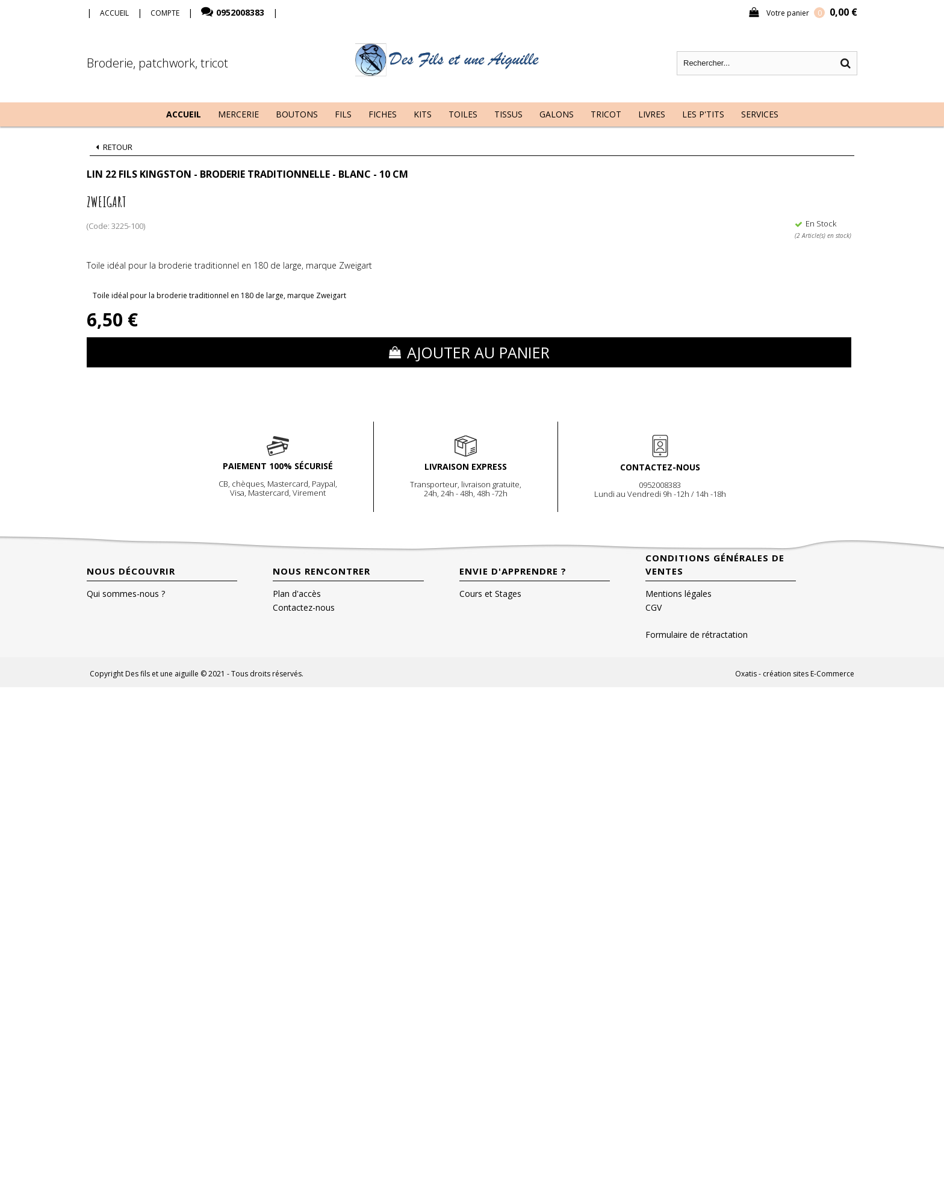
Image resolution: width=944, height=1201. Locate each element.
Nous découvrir (131, 571)
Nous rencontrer (321, 571)
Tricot (606, 114)
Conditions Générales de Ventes (714, 564)
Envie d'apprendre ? (513, 571)
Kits (423, 114)
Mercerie (238, 114)
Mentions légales (678, 593)
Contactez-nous (304, 607)
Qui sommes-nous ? (126, 593)
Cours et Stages (490, 593)
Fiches (382, 114)
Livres (651, 114)
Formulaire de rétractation (696, 634)
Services (759, 114)
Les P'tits (703, 114)
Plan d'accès (297, 593)
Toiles (463, 114)
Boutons (297, 114)
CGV (653, 607)
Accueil (183, 114)
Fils (343, 114)
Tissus (508, 114)
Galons (556, 114)
